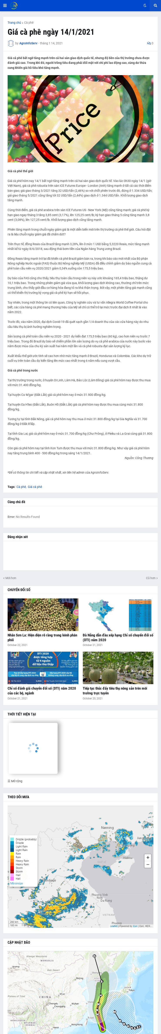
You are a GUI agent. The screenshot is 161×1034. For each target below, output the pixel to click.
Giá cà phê (35, 486)
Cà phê (28, 22)
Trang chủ (14, 22)
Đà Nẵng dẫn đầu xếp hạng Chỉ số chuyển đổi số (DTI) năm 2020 (118, 637)
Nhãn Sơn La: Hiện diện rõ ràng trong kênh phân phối (42, 637)
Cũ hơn (151, 578)
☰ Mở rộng (15, 781)
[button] (5, 5)
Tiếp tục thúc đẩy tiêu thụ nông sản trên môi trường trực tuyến (115, 690)
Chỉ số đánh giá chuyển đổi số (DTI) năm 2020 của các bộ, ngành (42, 690)
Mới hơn (10, 578)
